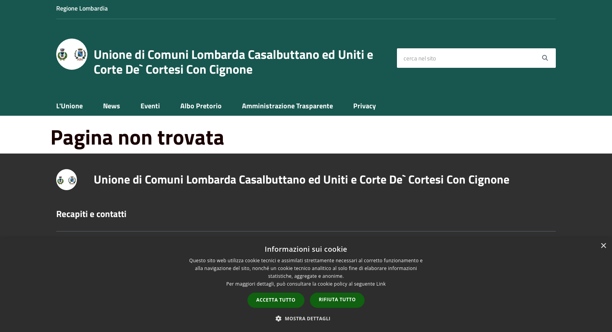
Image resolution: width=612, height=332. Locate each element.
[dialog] (306, 285)
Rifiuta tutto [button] (337, 299)
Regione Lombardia (82, 8)
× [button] (603, 246)
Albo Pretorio (201, 106)
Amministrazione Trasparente (287, 106)
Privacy (364, 106)
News (111, 106)
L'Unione (69, 106)
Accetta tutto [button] (275, 300)
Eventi (150, 106)
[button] (306, 318)
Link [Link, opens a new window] (381, 284)
